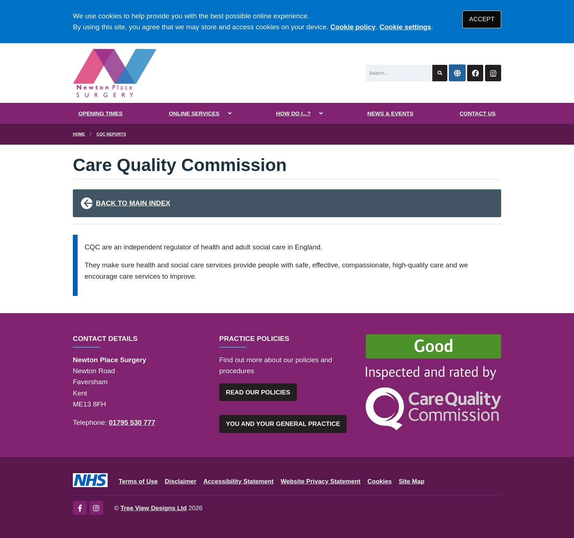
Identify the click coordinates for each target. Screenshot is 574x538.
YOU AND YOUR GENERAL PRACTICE (283, 423)
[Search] (399, 73)
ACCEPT (482, 19)
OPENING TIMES (100, 113)
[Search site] (439, 73)
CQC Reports (111, 134)
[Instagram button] (493, 73)
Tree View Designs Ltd (153, 508)
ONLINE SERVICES (194, 113)
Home (79, 134)
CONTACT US (477, 113)
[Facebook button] (475, 73)
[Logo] (115, 73)
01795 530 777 (132, 422)
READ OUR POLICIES (258, 392)
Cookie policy (353, 27)
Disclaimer (180, 481)
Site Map (411, 481)
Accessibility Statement (239, 481)
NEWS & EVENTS (390, 113)
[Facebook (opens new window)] (80, 508)
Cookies (380, 481)
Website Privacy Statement (320, 481)
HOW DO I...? (293, 113)
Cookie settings (405, 27)
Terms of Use (138, 481)
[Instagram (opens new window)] (96, 508)
